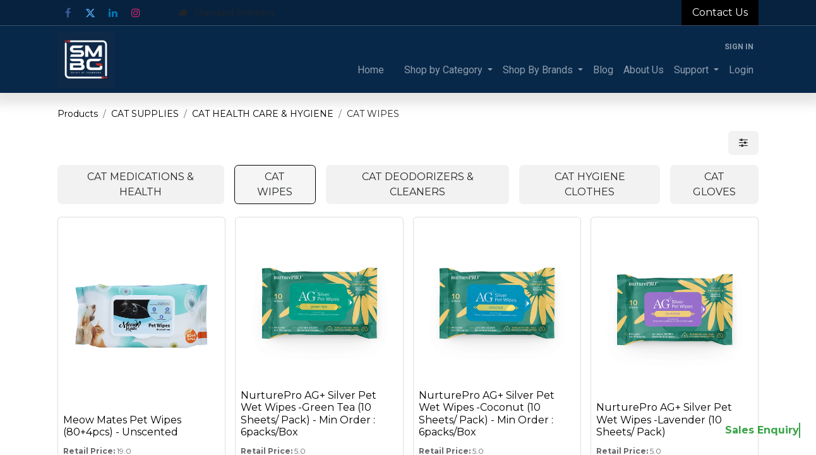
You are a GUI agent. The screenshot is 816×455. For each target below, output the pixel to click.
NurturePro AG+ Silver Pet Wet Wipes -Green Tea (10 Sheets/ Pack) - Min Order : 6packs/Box (308, 413)
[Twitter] (90, 13)
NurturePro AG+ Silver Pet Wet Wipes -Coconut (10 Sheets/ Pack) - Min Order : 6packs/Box (487, 413)
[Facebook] (67, 13)
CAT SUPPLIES (145, 113)
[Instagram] (136, 13)
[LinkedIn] (113, 13)
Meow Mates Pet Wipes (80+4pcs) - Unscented (122, 426)
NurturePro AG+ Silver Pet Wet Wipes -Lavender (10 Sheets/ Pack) (664, 419)
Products (77, 113)
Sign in (738, 46)
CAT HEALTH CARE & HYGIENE (262, 113)
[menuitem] (370, 70)
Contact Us (720, 12)
